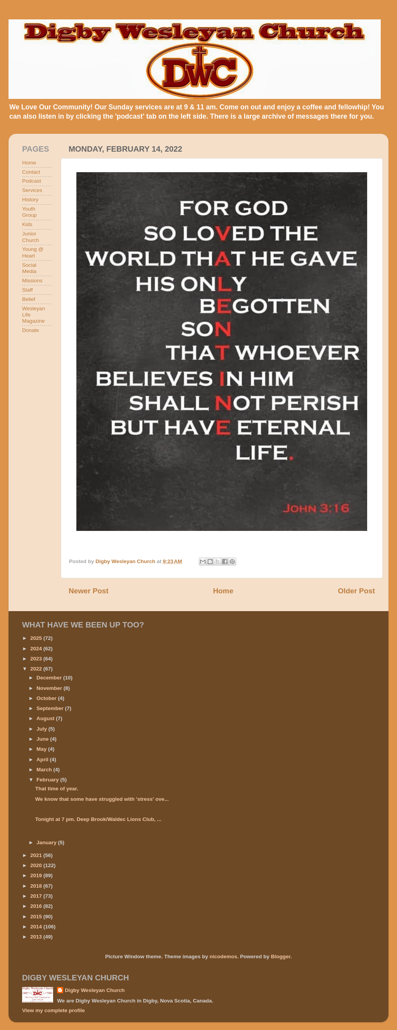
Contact (31, 172)
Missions (32, 280)
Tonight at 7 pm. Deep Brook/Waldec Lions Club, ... (98, 819)
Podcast (31, 181)
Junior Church (30, 237)
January (47, 842)
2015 (36, 916)
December (49, 678)
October (47, 698)
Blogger (280, 956)
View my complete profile (53, 1010)
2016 (36, 906)
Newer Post (89, 591)
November (50, 688)
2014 (36, 927)
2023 (36, 659)
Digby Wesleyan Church (94, 990)
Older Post (356, 591)
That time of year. (56, 789)
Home (223, 591)
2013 (36, 937)
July (42, 729)
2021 (36, 855)
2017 (36, 896)
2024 (36, 649)
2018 (36, 886)
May (42, 749)
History (30, 199)
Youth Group (29, 212)
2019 (36, 875)
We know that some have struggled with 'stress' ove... (102, 799)
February (48, 780)
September (50, 708)
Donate (30, 330)
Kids (27, 224)
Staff (27, 290)
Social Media (29, 268)
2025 (36, 638)
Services (32, 190)
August (46, 718)
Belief (28, 299)
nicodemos (223, 956)
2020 (36, 865)
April (43, 759)
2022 (36, 669)
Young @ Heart (32, 252)
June (43, 739)
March (45, 769)
